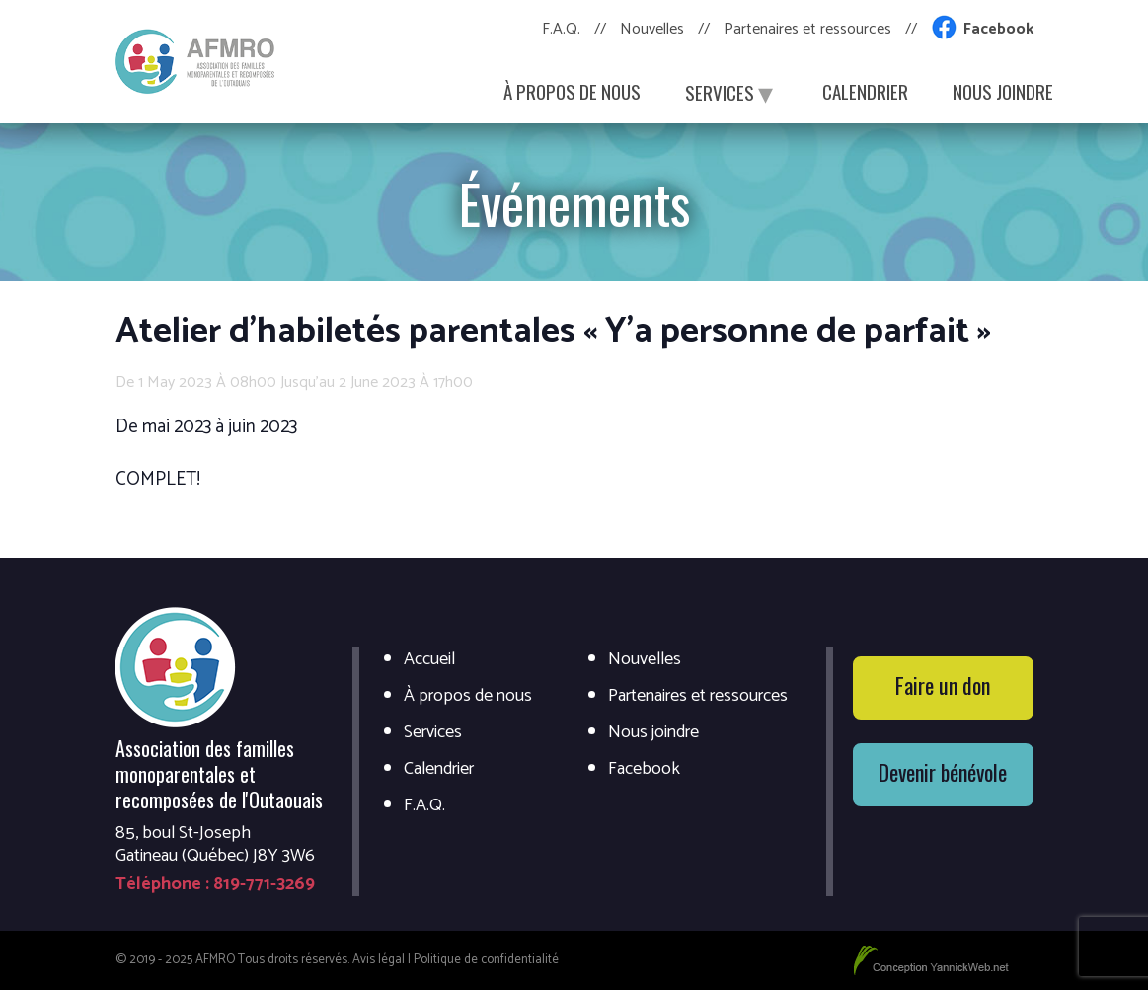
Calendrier (865, 91)
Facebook (998, 29)
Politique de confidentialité (486, 960)
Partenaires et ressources (807, 29)
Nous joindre (1003, 91)
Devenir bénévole (943, 772)
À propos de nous (572, 91)
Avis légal (378, 960)
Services (731, 91)
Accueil (429, 660)
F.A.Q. (561, 29)
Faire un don (942, 685)
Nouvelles (652, 29)
